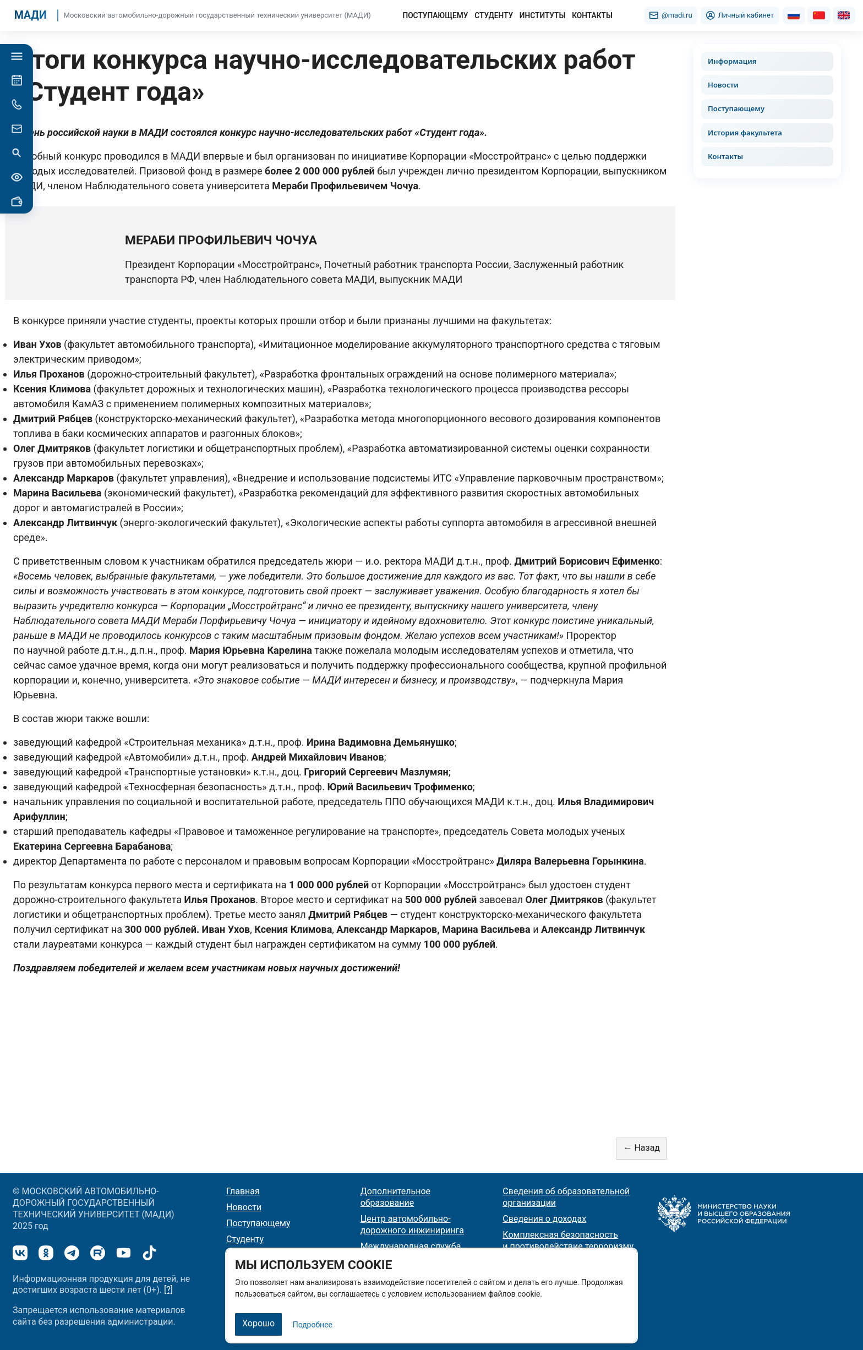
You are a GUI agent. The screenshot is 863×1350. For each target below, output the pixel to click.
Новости (723, 85)
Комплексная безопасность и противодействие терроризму (567, 1240)
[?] (168, 1290)
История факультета (745, 133)
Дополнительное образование (395, 1197)
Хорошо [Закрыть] (258, 1323)
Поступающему (736, 108)
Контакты (725, 156)
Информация (732, 61)
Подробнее (312, 1324)
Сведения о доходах (544, 1219)
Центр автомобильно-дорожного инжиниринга (412, 1225)
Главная (243, 1191)
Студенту (245, 1239)
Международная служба (411, 1246)
